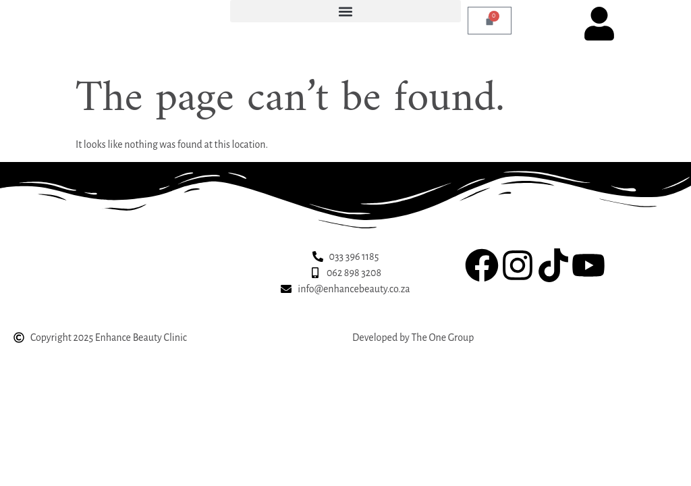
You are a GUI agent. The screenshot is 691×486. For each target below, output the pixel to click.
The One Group (442, 337)
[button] (345, 11)
